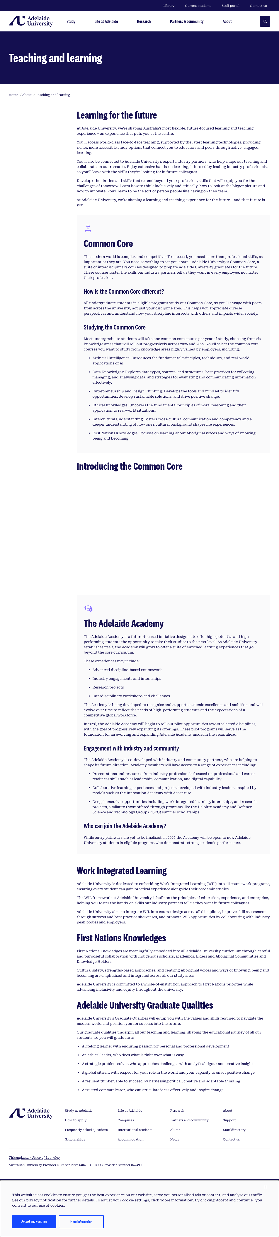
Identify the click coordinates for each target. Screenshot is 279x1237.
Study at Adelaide (78, 1110)
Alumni (176, 1130)
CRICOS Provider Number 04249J (116, 1165)
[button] (265, 1187)
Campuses (126, 1120)
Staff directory (234, 1130)
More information (81, 1221)
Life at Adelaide (130, 1110)
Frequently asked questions (86, 1130)
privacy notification (43, 1200)
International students (135, 1130)
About (227, 1110)
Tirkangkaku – (34, 1157)
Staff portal (231, 5)
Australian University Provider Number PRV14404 (47, 1165)
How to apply (76, 1120)
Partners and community (189, 1120)
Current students (198, 5)
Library (169, 5)
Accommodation (130, 1139)
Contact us (258, 5)
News (174, 1139)
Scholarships (75, 1139)
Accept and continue (34, 1221)
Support (229, 1120)
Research (177, 1110)
